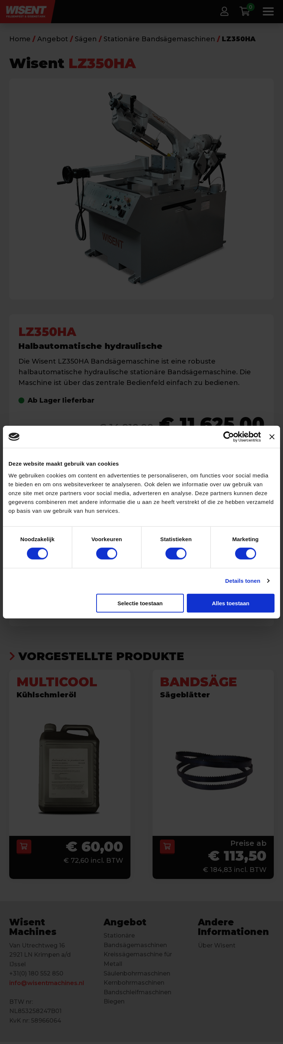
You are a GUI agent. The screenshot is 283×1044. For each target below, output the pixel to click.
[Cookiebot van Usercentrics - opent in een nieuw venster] (228, 436)
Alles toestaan (230, 603)
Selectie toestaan (140, 603)
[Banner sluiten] (272, 436)
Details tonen (242, 581)
